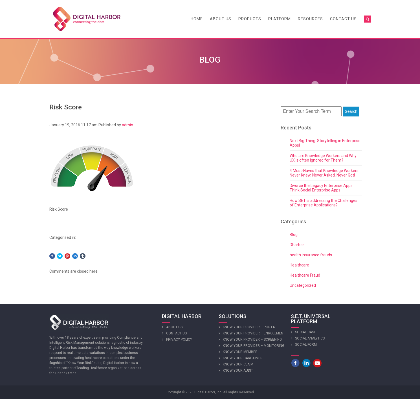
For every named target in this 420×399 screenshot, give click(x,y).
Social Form (306, 345)
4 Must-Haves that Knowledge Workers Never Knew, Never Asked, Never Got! (324, 172)
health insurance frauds (311, 255)
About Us (220, 19)
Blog (294, 234)
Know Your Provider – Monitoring (253, 346)
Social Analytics (310, 338)
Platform (279, 19)
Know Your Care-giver (243, 358)
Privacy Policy (179, 339)
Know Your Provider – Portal (249, 327)
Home (197, 19)
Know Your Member (240, 352)
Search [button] (351, 111)
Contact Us (343, 19)
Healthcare (299, 265)
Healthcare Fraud (305, 275)
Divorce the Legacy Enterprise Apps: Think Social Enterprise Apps (321, 187)
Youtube (317, 362)
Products (249, 19)
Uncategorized (303, 285)
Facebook (295, 362)
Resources (310, 19)
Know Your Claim (238, 364)
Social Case (305, 332)
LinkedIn (306, 362)
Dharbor (297, 245)
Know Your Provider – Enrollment (254, 333)
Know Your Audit (238, 370)
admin (127, 125)
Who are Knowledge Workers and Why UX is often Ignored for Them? (323, 157)
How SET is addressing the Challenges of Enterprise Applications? (323, 202)
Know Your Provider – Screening (252, 339)
